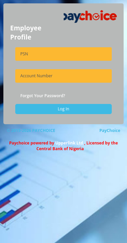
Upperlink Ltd (69, 143)
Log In (63, 109)
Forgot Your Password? (42, 96)
